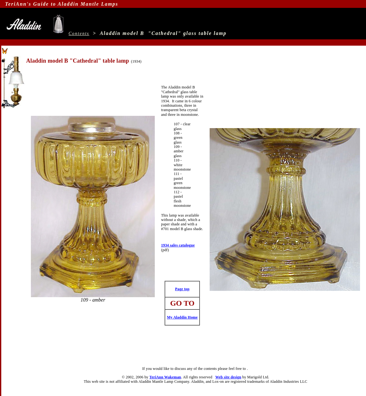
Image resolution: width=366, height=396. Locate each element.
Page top (182, 289)
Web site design (228, 377)
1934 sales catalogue (178, 245)
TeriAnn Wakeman (165, 377)
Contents (79, 33)
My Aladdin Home (182, 317)
